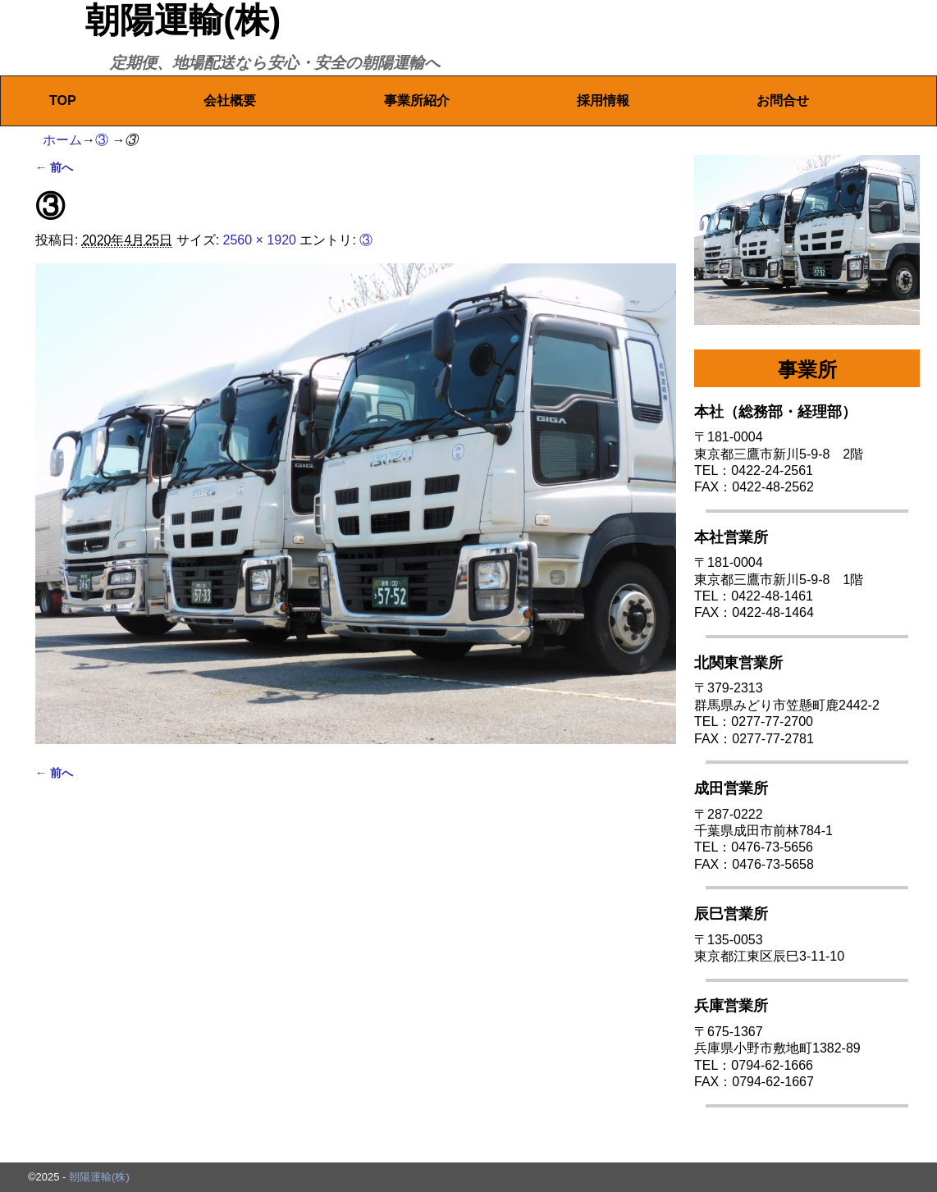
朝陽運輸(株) (183, 20)
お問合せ (782, 100)
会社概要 (229, 100)
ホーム (62, 140)
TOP (62, 100)
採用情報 (603, 100)
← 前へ (54, 167)
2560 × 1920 (259, 240)
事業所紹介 (417, 100)
